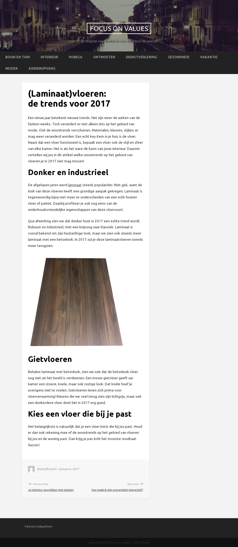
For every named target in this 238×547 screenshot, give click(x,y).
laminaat (75, 185)
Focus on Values (119, 28)
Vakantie (208, 57)
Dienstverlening (141, 57)
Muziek (11, 68)
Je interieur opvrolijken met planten (51, 490)
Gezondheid (178, 57)
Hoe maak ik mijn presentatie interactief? (117, 490)
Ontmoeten (104, 57)
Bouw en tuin (17, 57)
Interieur (49, 57)
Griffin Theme (141, 542)
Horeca (75, 57)
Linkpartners (44, 526)
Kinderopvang (42, 68)
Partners (30, 526)
